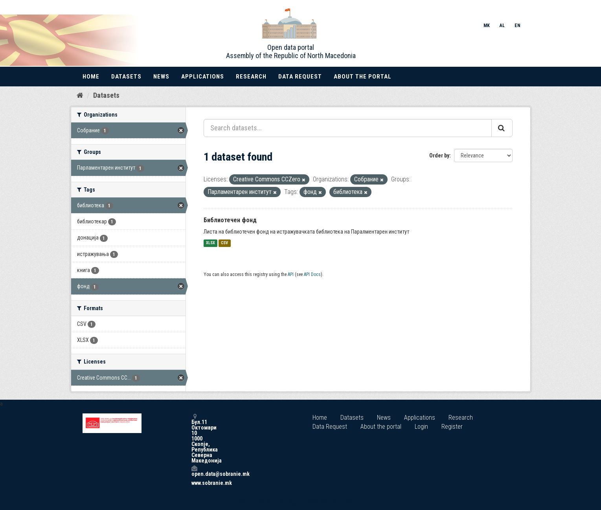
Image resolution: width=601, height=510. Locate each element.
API (291, 274)
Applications (202, 76)
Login (421, 426)
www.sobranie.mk (194, 483)
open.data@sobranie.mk (194, 471)
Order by (439, 155)
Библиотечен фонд (230, 220)
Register (452, 426)
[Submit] (502, 128)
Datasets (126, 76)
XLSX (210, 243)
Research (251, 76)
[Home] (80, 95)
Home (91, 76)
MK (486, 25)
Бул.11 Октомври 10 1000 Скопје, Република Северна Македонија (194, 438)
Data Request (300, 76)
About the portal (362, 76)
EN (517, 25)
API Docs (312, 274)
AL (502, 25)
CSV (224, 243)
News (161, 76)
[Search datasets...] (348, 128)
